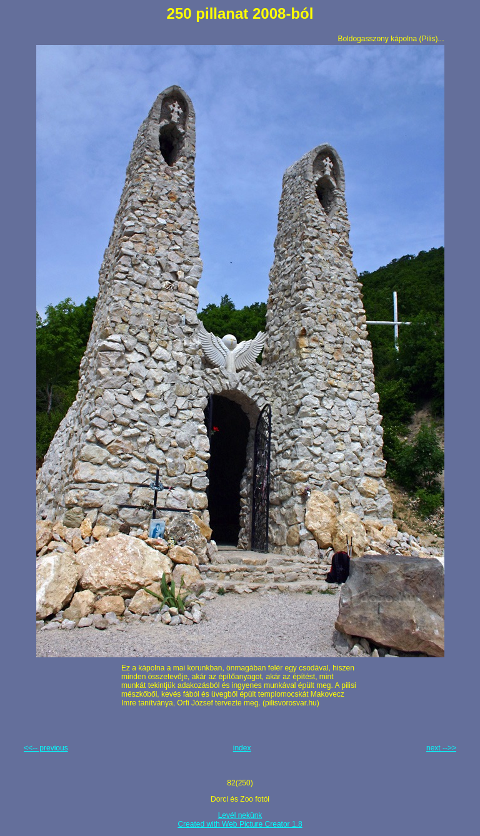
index (242, 748)
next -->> (441, 748)
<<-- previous (46, 748)
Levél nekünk (240, 815)
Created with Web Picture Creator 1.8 (240, 824)
